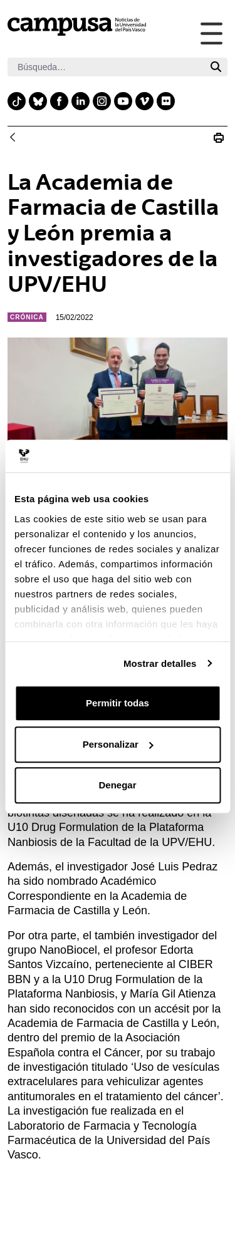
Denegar (117, 785)
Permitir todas (117, 703)
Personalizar (118, 744)
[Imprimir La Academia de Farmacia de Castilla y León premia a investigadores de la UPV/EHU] (218, 138)
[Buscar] (106, 67)
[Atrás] (13, 138)
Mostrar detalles (160, 663)
